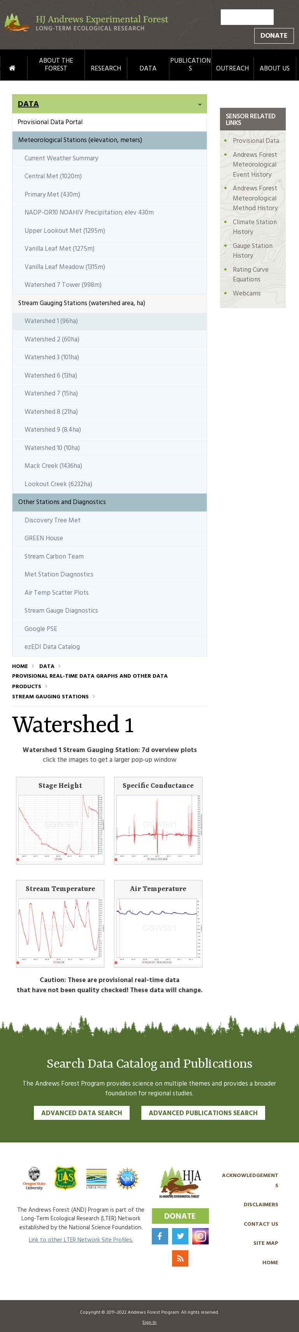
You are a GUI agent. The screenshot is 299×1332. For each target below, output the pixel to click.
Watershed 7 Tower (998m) (63, 285)
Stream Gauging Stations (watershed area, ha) (81, 303)
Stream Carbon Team (54, 557)
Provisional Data (256, 141)
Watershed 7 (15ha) (51, 393)
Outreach (232, 69)
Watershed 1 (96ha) (51, 321)
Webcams (247, 293)
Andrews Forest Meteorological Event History (255, 165)
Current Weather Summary (61, 158)
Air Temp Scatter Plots (57, 593)
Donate (274, 36)
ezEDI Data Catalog (52, 647)
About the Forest (56, 65)
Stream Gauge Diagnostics (61, 611)
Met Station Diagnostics (59, 574)
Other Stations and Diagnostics (62, 502)
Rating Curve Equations (251, 275)
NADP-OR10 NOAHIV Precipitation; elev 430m (89, 212)
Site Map (265, 1243)
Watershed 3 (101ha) (52, 357)
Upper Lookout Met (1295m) (65, 231)
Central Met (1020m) (53, 176)
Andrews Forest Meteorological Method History (255, 198)
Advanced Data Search (81, 1113)
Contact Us (261, 1224)
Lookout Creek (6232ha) (58, 484)
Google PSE (41, 629)
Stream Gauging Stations (50, 696)
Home (4, 68)
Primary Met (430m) (52, 195)
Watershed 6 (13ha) (51, 376)
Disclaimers (261, 1204)
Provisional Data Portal (50, 122)
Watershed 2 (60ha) (52, 339)
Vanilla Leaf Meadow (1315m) (65, 267)
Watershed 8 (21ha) (51, 412)
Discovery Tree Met (53, 520)
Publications (190, 65)
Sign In (149, 1323)
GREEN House (44, 538)
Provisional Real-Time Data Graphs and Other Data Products (90, 681)
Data (148, 69)
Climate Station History (255, 227)
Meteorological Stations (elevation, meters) (80, 140)
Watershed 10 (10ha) (52, 448)
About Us (275, 69)
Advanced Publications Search (203, 1113)
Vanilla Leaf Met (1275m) (60, 249)
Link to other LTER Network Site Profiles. (81, 1240)
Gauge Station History (253, 251)
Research (106, 69)
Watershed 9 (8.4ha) (53, 430)
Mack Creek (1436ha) (53, 466)
